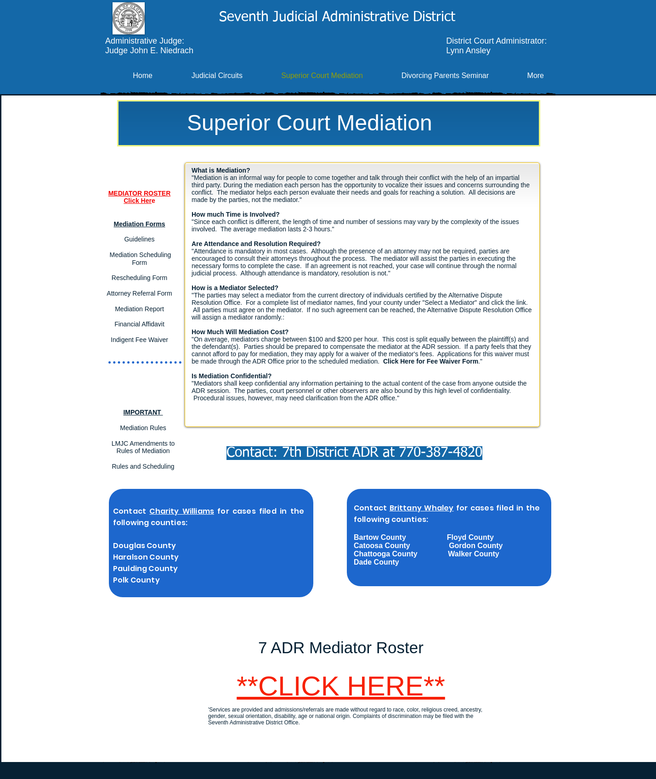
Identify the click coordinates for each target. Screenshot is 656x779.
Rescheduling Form (139, 277)
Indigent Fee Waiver (139, 339)
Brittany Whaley (422, 508)
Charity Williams (181, 511)
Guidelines (139, 239)
